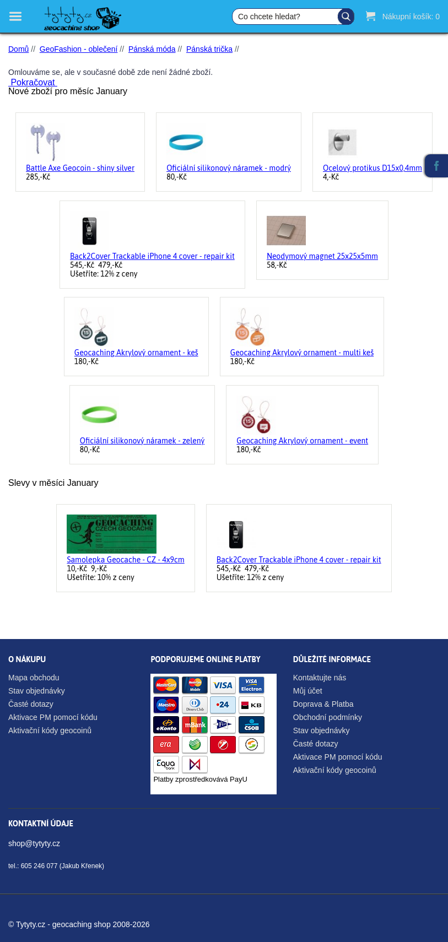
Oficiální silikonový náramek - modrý (228, 168)
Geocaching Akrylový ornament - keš (136, 352)
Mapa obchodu (34, 677)
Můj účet (307, 691)
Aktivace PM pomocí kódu (53, 717)
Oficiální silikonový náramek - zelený (142, 440)
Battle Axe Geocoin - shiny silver (80, 168)
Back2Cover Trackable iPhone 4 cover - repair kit (152, 256)
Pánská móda (152, 49)
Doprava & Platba (323, 704)
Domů (18, 49)
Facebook (436, 166)
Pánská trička (209, 49)
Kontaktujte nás (320, 677)
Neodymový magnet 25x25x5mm (322, 256)
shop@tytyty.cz (34, 843)
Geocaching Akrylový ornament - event (302, 440)
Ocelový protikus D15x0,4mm (372, 168)
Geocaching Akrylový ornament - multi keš (302, 352)
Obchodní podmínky (327, 717)
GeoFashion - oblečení (79, 49)
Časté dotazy (30, 704)
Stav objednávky (36, 691)
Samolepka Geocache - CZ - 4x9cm (125, 559)
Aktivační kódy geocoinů (49, 730)
